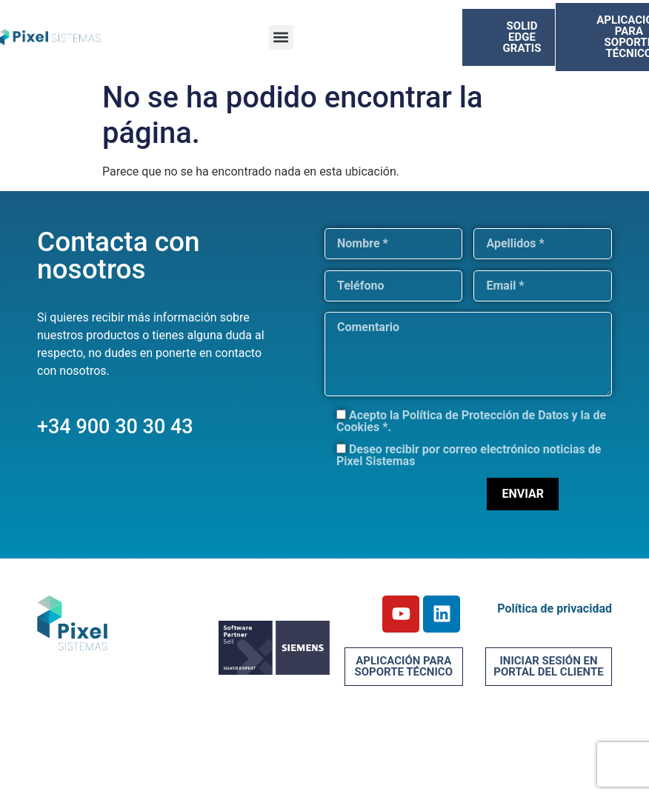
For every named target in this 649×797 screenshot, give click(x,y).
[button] (281, 37)
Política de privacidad (554, 608)
